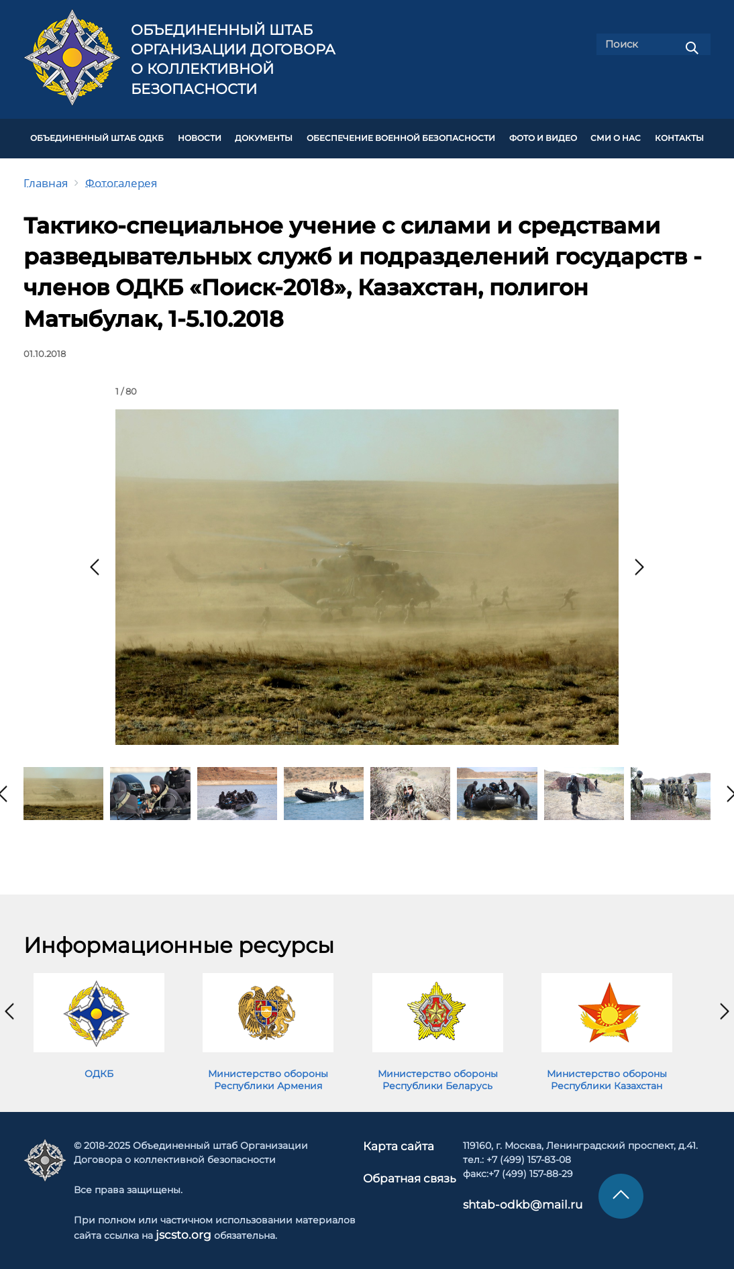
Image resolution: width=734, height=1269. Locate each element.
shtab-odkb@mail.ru (504, 1198)
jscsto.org (182, 1228)
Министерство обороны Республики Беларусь (438, 1074)
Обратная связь (409, 1170)
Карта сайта (399, 1139)
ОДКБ (99, 1068)
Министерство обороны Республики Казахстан (607, 1074)
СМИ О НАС (615, 136)
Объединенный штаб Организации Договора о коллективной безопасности (233, 59)
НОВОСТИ (199, 136)
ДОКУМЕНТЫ (264, 136)
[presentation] (94, 561)
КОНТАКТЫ (679, 136)
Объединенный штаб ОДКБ (97, 136)
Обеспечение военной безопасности (401, 136)
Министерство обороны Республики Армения (268, 1074)
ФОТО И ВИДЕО (543, 136)
